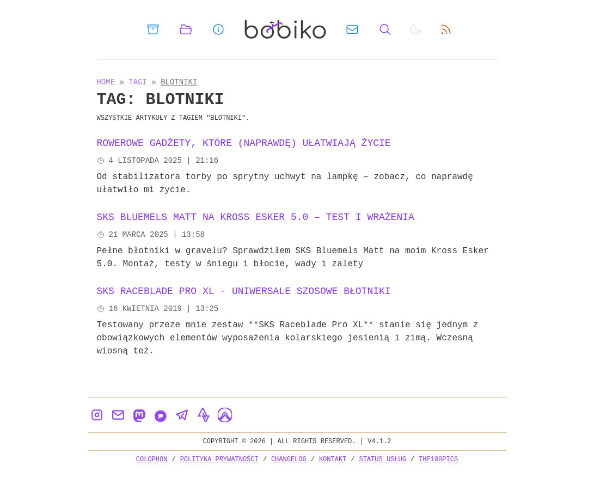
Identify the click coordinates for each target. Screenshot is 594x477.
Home (106, 82)
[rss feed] (446, 29)
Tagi (139, 82)
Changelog (289, 459)
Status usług (382, 459)
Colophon (152, 459)
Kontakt (332, 459)
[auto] (415, 29)
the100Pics (438, 459)
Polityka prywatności (219, 459)
